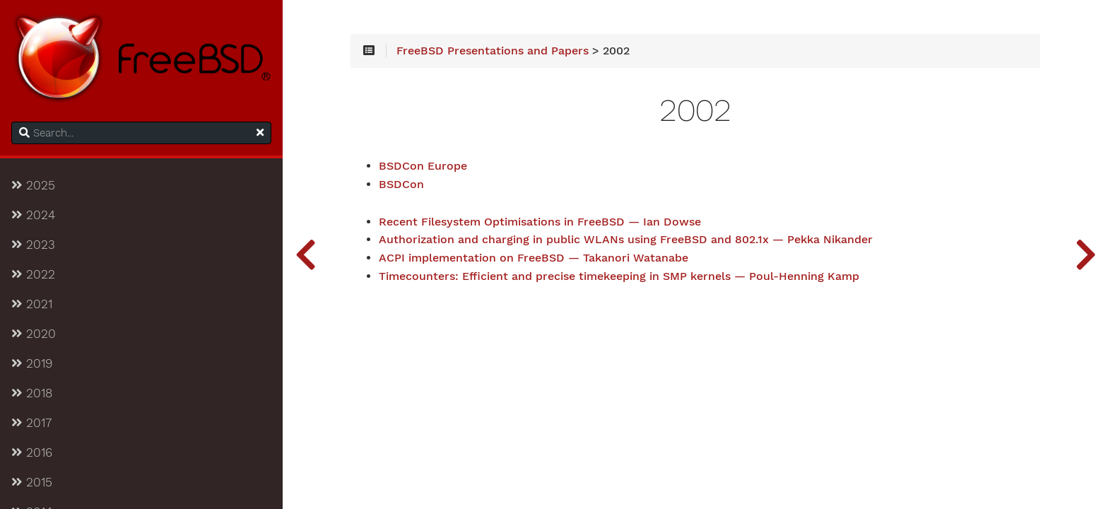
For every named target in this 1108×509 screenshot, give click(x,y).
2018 (31, 393)
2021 (31, 304)
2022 (33, 274)
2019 (31, 363)
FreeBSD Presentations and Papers (492, 51)
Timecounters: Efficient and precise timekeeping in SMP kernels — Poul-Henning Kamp (619, 276)
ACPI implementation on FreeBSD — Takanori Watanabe (533, 258)
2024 (33, 215)
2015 (31, 482)
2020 (33, 334)
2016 (31, 452)
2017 (31, 423)
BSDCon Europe (423, 166)
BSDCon (401, 184)
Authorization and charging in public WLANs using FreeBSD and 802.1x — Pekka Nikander (626, 239)
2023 (33, 245)
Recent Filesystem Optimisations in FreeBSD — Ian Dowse (540, 222)
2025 (33, 185)
